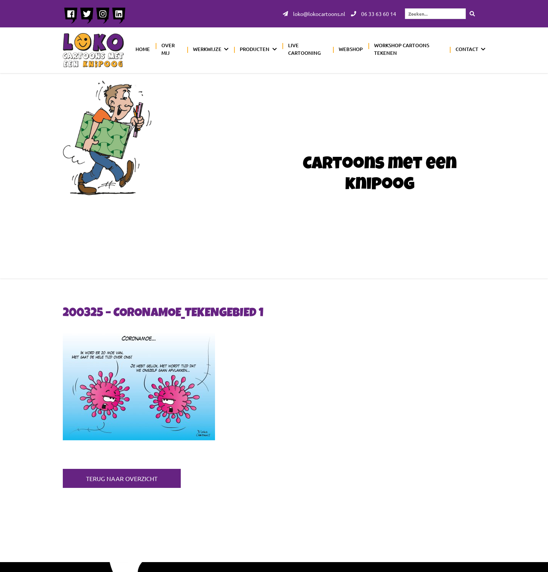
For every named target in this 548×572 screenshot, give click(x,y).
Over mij (168, 49)
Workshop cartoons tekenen (401, 49)
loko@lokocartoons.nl (314, 13)
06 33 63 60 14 (373, 13)
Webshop (351, 49)
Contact (467, 49)
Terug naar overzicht (122, 478)
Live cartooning (304, 49)
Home (142, 49)
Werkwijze (207, 49)
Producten (254, 49)
